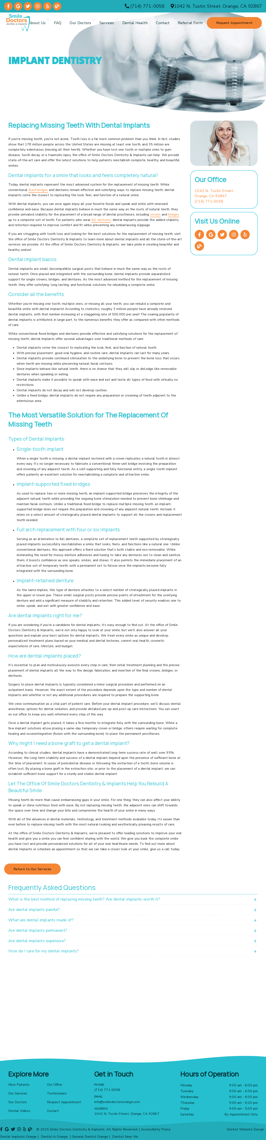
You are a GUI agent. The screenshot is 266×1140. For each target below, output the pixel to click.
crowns (155, 214)
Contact (163, 22)
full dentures (101, 220)
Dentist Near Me (125, 1136)
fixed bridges (38, 190)
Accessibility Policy (156, 1129)
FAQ (58, 22)
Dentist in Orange (54, 1136)
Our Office (54, 1084)
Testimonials (57, 1093)
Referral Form (190, 22)
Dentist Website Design (245, 1129)
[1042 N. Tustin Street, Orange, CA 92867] (216, 6)
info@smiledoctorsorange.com (117, 1102)
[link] (8, 6)
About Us (37, 22)
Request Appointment (64, 1102)
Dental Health (135, 22)
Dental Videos (19, 1111)
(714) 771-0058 (209, 201)
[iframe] (133, 1014)
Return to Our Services (32, 869)
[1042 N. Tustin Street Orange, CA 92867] (214, 193)
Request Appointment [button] (234, 22)
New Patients (19, 1084)
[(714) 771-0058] (144, 6)
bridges (173, 214)
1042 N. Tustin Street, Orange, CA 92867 (126, 1114)
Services (107, 22)
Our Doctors (80, 22)
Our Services (17, 1093)
